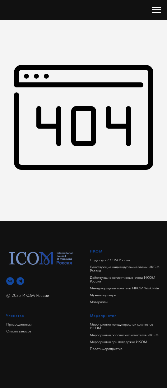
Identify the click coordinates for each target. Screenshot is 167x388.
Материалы (99, 302)
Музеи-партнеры (103, 295)
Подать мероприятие (106, 348)
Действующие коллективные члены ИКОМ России (122, 279)
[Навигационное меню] (156, 10)
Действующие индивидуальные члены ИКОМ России (125, 269)
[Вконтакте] (10, 281)
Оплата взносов (18, 331)
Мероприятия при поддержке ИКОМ (118, 342)
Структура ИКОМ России (110, 260)
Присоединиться (19, 324)
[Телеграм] (20, 281)
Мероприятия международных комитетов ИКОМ (121, 326)
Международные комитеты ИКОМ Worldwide (124, 288)
